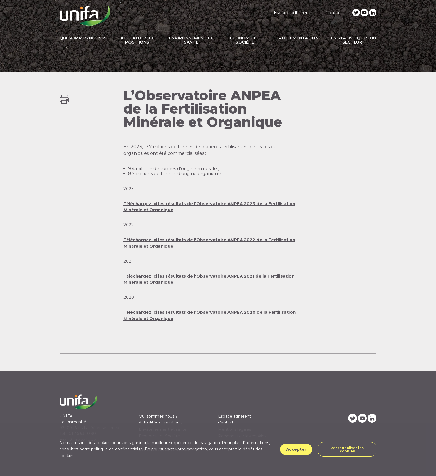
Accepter (296, 449)
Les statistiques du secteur (352, 40)
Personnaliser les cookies (347, 449)
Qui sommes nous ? (82, 38)
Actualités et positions (137, 40)
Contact (333, 13)
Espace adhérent (292, 13)
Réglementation (298, 38)
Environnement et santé (191, 40)
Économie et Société (245, 40)
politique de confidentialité (117, 449)
